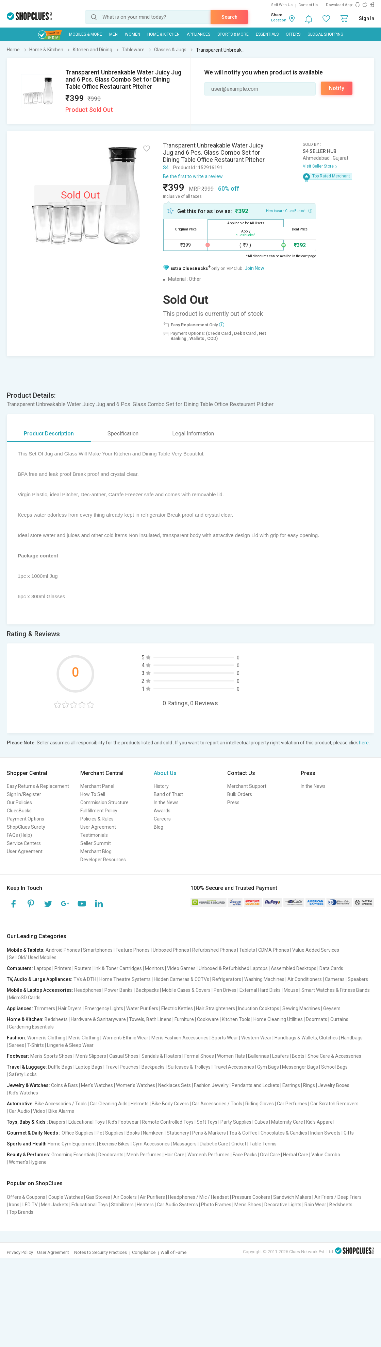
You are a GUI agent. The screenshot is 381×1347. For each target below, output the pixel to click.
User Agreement (25, 851)
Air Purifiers (152, 1197)
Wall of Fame (173, 1252)
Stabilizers (122, 1204)
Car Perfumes (292, 1103)
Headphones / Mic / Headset (198, 1197)
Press (233, 802)
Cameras (335, 979)
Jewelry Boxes (333, 1085)
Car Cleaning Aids (109, 1103)
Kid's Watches (23, 1092)
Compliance (143, 1252)
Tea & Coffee (243, 1133)
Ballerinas (258, 1056)
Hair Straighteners (215, 1008)
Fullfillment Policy (98, 810)
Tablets (247, 950)
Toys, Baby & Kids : (27, 1122)
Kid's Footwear (123, 1122)
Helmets (140, 1103)
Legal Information (193, 433)
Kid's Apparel (320, 1122)
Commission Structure (104, 802)
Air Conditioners (304, 979)
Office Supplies (78, 1133)
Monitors (154, 968)
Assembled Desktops (293, 968)
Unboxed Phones (171, 950)
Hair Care (174, 1154)
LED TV (30, 1204)
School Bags (334, 1067)
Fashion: (16, 1037)
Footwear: (18, 1056)
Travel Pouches (121, 1067)
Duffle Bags (60, 1067)
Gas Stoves (98, 1197)
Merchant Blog (96, 851)
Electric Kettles (177, 1008)
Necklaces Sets (174, 1085)
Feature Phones (133, 950)
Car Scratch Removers (334, 1103)
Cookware (208, 1019)
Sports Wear (225, 1037)
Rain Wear (315, 1204)
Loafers (280, 1056)
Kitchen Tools (236, 1019)
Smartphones (98, 950)
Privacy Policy (20, 1252)
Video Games (181, 968)
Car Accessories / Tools (217, 1103)
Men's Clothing (83, 1037)
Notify (336, 88)
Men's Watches (97, 1085)
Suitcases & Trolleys (189, 1067)
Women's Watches (135, 1085)
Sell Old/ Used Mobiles (32, 957)
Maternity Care (287, 1122)
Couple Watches (65, 1197)
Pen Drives (225, 990)
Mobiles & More (85, 34)
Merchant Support (246, 786)
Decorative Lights (282, 1204)
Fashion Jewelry (211, 1085)
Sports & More (233, 34)
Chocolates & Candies (284, 1133)
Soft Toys (207, 1122)
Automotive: (20, 1103)
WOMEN (132, 34)
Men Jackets (54, 1204)
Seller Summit (95, 843)
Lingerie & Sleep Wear (70, 1045)
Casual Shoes (123, 1056)
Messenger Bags (300, 1067)
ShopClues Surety (26, 827)
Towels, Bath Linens (150, 1019)
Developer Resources (103, 859)
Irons (14, 1204)
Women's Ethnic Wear (125, 1037)
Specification (122, 433)
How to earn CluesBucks (289, 210)
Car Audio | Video (27, 1111)
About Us (165, 773)
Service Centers (24, 843)
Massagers (185, 1143)
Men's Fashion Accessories (180, 1037)
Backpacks (147, 990)
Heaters (145, 1204)
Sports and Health (27, 1143)
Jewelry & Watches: (28, 1085)
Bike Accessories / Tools (61, 1103)
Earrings (291, 1085)
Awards (162, 810)
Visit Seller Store (318, 166)
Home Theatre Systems (125, 979)
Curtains (339, 1019)
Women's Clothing (46, 1037)
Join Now (254, 268)
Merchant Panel (97, 786)
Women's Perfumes (208, 1154)
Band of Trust (168, 794)
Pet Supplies (110, 1133)
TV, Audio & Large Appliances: (39, 979)
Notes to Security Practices (100, 1252)
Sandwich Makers (292, 1197)
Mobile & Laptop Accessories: (40, 990)
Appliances (198, 34)
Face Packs (245, 1154)
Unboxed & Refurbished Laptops (233, 968)
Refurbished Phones (214, 950)
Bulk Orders (239, 794)
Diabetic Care (214, 1143)
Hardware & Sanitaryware (98, 1019)
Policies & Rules (97, 819)
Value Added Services (315, 950)
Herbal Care (295, 1154)
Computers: (20, 968)
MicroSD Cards (24, 997)
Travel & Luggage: (27, 1067)
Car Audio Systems (177, 1204)
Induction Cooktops (258, 1008)
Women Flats (231, 1056)
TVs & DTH (84, 979)
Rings (309, 1085)
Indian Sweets (325, 1133)
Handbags (352, 1037)
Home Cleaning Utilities (278, 1019)
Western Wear (256, 1037)
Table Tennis (263, 1143)
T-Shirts (35, 1045)
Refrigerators (226, 979)
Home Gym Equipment (72, 1143)
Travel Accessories (234, 1067)
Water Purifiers (142, 1008)
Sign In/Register (24, 794)
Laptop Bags (89, 1067)
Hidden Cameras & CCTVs (181, 979)
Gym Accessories (151, 1143)
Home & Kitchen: (25, 1019)
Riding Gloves (259, 1103)
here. (364, 742)
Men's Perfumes (144, 1154)
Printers (62, 968)
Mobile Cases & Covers (186, 990)
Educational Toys (86, 1122)
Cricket (238, 1143)
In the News (166, 802)
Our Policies (19, 802)
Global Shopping (325, 34)
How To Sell (92, 794)
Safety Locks (23, 1074)
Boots (298, 1056)
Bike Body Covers (170, 1103)
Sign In (366, 18)
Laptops (42, 968)
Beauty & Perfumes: (28, 1154)
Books (133, 1133)
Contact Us (308, 5)
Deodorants (110, 1154)
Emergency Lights (104, 1008)
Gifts (349, 1133)
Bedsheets (56, 1019)
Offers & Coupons (26, 1197)
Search (229, 17)
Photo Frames (216, 1204)
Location (278, 20)
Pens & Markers (209, 1133)
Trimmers (44, 1008)
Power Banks (118, 990)
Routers (83, 968)
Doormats (316, 1019)
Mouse (291, 990)
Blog (158, 827)
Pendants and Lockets (255, 1085)
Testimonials (94, 835)
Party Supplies (235, 1122)
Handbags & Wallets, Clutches (306, 1037)
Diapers (57, 1122)
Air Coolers (125, 1197)
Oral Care (270, 1154)
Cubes (261, 1122)
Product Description (49, 433)
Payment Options (25, 819)
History (161, 786)
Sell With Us (282, 5)
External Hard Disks (260, 990)
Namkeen (153, 1133)
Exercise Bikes (114, 1143)
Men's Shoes (247, 1204)
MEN (113, 34)
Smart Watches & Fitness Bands (335, 990)
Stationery (178, 1133)
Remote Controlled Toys (168, 1122)
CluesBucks (19, 810)
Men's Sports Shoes (51, 1056)
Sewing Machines (301, 1008)
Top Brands (21, 1212)
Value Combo (325, 1154)
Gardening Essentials (31, 1027)
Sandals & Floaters (161, 1056)
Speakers (358, 979)
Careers (162, 819)
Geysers (332, 1008)
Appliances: (20, 1008)
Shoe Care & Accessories (334, 1056)
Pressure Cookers (251, 1197)
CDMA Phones (273, 950)
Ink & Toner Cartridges (118, 968)
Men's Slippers (91, 1056)
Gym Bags (268, 1067)
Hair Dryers (70, 1008)
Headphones (87, 990)
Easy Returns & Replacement (38, 786)
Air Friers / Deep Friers (338, 1197)
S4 (166, 167)
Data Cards (331, 968)
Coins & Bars (64, 1085)
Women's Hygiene (28, 1162)
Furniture (184, 1019)
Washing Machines (264, 979)
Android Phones (63, 950)
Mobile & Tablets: (26, 950)
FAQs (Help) (19, 835)
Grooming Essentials (73, 1154)
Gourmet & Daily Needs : (34, 1133)
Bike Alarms (61, 1111)
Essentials (267, 34)
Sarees (16, 1045)
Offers (293, 34)
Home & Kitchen (163, 34)
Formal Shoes (199, 1056)
